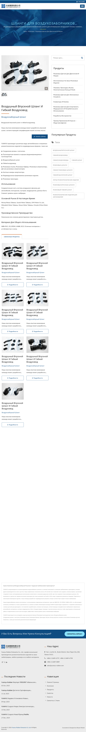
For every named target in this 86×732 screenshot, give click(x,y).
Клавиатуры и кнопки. (61, 102)
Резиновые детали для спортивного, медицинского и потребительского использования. (66, 109)
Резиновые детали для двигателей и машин (49, 31)
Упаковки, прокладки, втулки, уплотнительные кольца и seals (64, 89)
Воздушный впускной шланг (64, 150)
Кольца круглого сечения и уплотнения (60, 617)
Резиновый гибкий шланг (62, 190)
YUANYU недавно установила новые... (15, 698)
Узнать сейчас (40, 136)
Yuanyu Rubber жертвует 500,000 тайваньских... (19, 682)
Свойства (50, 693)
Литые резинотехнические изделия (66, 180)
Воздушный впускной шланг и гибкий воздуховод (12, 266)
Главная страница (53, 682)
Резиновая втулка (24, 617)
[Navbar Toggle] (82, 6)
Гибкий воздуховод (60, 155)
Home (25, 31)
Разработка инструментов (62, 116)
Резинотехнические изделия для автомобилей (65, 196)
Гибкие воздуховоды (60, 160)
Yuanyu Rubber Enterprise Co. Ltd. (21, 727)
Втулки (47, 617)
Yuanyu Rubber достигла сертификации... (16, 690)
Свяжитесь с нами (7, 619)
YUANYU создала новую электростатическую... (18, 706)
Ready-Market (81, 727)
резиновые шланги (60, 165)
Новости (50, 697)
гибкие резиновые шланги (62, 170)
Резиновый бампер (34, 617)
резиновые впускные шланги (63, 185)
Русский (81, 1)
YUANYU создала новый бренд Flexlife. (15, 714)
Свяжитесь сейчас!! (74, 634)
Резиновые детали (75, 617)
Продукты (50, 689)
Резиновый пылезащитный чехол (45, 615)
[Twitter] (4, 662)
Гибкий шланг (77, 160)
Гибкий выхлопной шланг (62, 175)
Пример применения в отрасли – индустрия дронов (64, 122)
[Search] (66, 57)
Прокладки (42, 617)
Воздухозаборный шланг (60, 615)
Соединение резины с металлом (11, 617)
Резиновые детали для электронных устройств (66, 96)
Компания (50, 686)
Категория (31, 31)
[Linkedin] (6, 662)
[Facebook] (2, 662)
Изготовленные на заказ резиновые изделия (65, 82)
